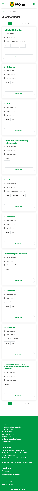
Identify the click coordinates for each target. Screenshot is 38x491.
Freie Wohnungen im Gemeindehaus (11, 474)
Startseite (4, 11)
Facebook (5, 471)
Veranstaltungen (12, 11)
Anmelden (11, 484)
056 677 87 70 (10, 434)
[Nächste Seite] (28, 23)
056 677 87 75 (8, 436)
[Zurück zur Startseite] (19, 4)
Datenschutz (5, 484)
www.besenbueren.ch (7, 441)
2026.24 (12, 482)
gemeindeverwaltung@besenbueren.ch (12, 439)
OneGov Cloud (5, 482)
